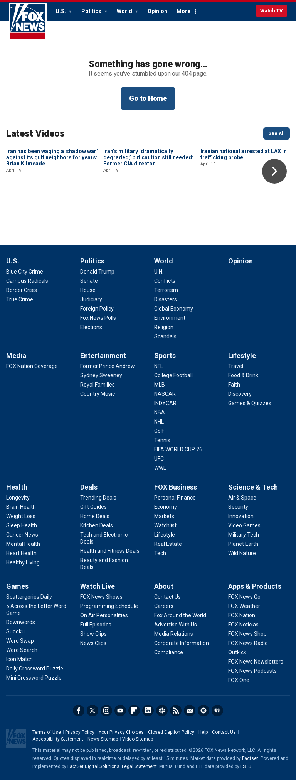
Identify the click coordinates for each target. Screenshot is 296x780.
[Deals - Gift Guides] (93, 507)
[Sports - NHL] (159, 422)
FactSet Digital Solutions (93, 766)
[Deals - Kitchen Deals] (96, 525)
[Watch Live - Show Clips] (93, 634)
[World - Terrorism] (166, 290)
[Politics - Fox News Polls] (98, 318)
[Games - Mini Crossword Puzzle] (34, 678)
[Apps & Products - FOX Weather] (244, 606)
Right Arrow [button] (274, 171)
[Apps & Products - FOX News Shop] (247, 634)
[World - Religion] (163, 327)
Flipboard (134, 710)
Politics (92, 11)
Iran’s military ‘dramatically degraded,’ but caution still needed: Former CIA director (148, 209)
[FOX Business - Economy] (165, 507)
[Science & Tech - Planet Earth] (243, 544)
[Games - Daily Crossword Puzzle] (34, 668)
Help (203, 732)
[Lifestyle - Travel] (235, 366)
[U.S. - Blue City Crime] (24, 271)
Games (17, 586)
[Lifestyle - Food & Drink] (243, 375)
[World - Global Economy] (173, 309)
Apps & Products (254, 586)
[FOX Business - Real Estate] (168, 544)
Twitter (92, 710)
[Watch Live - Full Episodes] (95, 624)
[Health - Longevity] (18, 498)
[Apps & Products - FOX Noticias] (243, 624)
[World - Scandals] (165, 336)
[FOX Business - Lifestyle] (164, 535)
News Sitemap (102, 739)
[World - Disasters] (165, 299)
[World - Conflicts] (164, 281)
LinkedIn (148, 710)
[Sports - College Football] (173, 375)
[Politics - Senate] (89, 281)
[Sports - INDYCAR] (165, 403)
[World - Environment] (169, 318)
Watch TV (271, 11)
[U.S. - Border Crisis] (21, 290)
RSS (176, 710)
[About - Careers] (163, 606)
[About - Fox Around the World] (180, 615)
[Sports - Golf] (159, 431)
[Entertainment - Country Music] (97, 394)
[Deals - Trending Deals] (98, 498)
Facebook (78, 710)
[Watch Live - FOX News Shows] (101, 597)
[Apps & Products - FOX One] (238, 680)
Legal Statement (139, 766)
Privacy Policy (79, 732)
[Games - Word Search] (21, 650)
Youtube (120, 710)
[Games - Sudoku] (15, 631)
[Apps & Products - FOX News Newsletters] (255, 661)
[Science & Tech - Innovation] (241, 516)
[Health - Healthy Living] (23, 562)
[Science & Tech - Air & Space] (242, 498)
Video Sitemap (137, 739)
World (125, 11)
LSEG (245, 766)
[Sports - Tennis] (162, 440)
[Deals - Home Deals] (94, 516)
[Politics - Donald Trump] (97, 271)
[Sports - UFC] (159, 459)
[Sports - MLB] (159, 385)
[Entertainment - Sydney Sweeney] (101, 375)
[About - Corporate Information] (181, 643)
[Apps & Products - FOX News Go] (244, 597)
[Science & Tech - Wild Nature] (242, 553)
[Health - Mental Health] (23, 544)
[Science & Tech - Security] (238, 507)
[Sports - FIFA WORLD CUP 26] (178, 449)
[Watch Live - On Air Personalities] (104, 615)
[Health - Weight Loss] (20, 516)
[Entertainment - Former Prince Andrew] (107, 366)
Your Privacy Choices (121, 732)
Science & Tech (253, 487)
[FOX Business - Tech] (160, 553)
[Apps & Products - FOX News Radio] (248, 643)
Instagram (106, 710)
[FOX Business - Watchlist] (165, 525)
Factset (250, 758)
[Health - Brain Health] (21, 507)
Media (16, 355)
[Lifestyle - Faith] (234, 385)
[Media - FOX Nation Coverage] (32, 366)
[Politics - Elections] (91, 327)
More (183, 11)
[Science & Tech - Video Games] (244, 525)
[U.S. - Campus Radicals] (27, 281)
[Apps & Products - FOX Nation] (241, 615)
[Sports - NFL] (158, 366)
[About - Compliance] (168, 652)
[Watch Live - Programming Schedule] (109, 606)
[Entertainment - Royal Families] (97, 385)
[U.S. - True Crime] (19, 299)
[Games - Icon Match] (19, 659)
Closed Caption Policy (171, 732)
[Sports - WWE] (160, 468)
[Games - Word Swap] (20, 641)
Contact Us (224, 732)
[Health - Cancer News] (22, 535)
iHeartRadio (217, 710)
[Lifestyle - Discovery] (240, 394)
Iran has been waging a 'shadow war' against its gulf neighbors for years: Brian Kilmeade (52, 209)
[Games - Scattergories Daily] (29, 597)
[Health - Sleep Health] (21, 525)
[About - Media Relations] (173, 634)
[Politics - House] (88, 290)
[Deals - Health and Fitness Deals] (110, 551)
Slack (162, 710)
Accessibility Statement (57, 739)
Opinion (157, 11)
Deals (89, 487)
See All (276, 133)
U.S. (61, 11)
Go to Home (148, 98)
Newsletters (189, 710)
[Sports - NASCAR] (165, 394)
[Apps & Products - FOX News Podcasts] (252, 671)
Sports (165, 355)
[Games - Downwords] (20, 622)
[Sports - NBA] (159, 412)
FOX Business (175, 487)
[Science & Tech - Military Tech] (243, 535)
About (163, 586)
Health (16, 487)
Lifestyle (242, 355)
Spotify (203, 710)
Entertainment (103, 355)
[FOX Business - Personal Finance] (175, 498)
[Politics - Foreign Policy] (97, 309)
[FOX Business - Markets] (164, 516)
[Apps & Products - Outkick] (237, 652)
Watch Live (97, 586)
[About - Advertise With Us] (175, 624)
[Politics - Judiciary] (91, 299)
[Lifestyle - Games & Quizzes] (249, 403)
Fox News (28, 21)
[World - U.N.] (158, 271)
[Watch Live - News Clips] (93, 643)
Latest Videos (35, 133)
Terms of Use (46, 732)
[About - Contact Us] (167, 597)
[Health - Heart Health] (21, 553)
